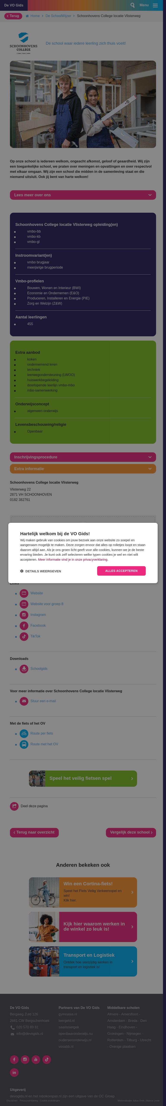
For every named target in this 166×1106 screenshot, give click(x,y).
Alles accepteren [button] (121, 571)
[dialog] (83, 553)
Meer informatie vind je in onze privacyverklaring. (73, 559)
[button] (40, 570)
